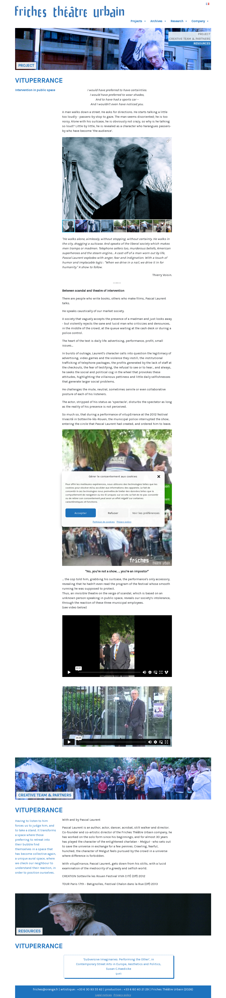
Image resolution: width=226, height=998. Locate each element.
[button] (159, 476)
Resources (201, 43)
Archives (158, 21)
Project (204, 34)
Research (179, 21)
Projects (138, 21)
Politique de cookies (104, 521)
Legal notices (103, 995)
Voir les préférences (146, 513)
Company (200, 21)
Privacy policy (124, 521)
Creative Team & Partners (189, 39)
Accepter (80, 513)
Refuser (113, 513)
